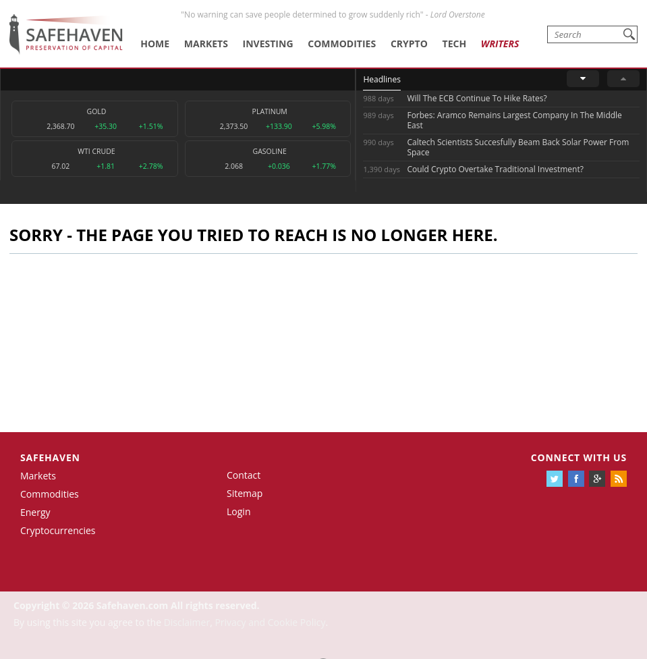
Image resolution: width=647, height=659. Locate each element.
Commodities (342, 43)
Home (154, 43)
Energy (35, 512)
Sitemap (244, 493)
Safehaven (50, 457)
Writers (500, 43)
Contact (243, 475)
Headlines (381, 79)
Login (238, 511)
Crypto (409, 43)
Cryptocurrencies (58, 530)
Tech (455, 43)
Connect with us (579, 457)
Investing (268, 43)
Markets (206, 43)
